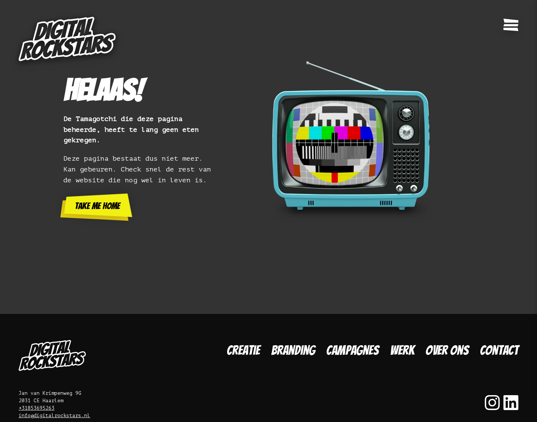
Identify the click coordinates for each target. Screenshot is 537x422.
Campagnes (352, 350)
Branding (293, 350)
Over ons (447, 350)
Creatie (243, 350)
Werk (402, 350)
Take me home (97, 206)
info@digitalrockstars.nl (54, 415)
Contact (499, 350)
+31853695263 (36, 408)
